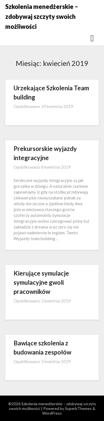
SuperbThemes (78, 408)
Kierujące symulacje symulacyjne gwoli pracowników (41, 282)
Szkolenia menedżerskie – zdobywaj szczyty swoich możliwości (41, 16)
